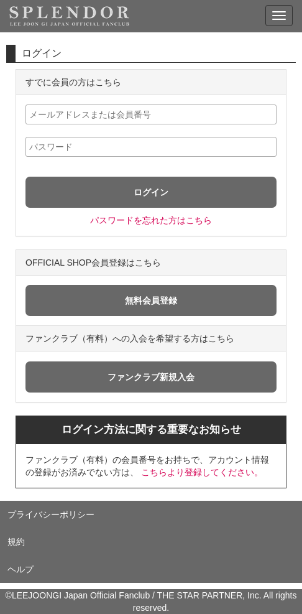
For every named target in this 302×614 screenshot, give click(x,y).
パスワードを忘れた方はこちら (151, 220)
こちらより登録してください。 (202, 472)
